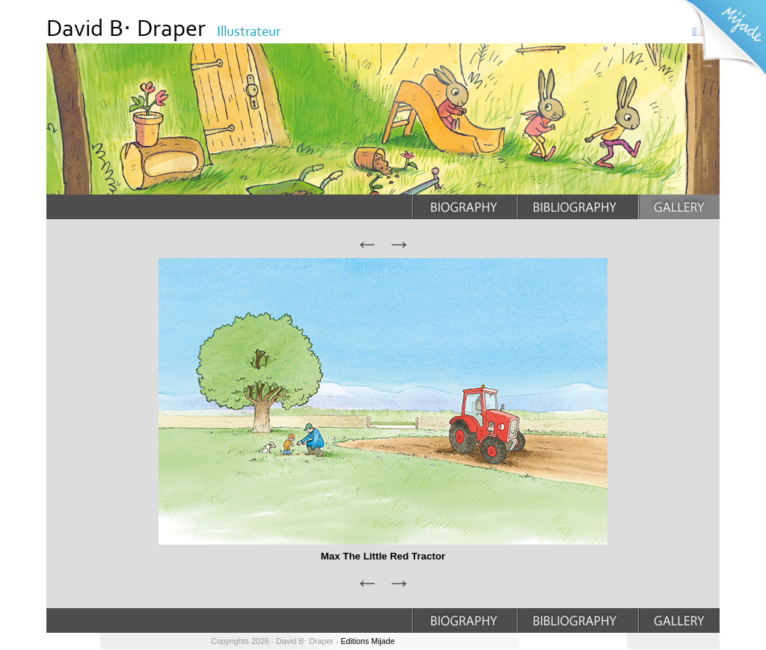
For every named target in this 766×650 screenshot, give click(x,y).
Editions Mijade (367, 641)
